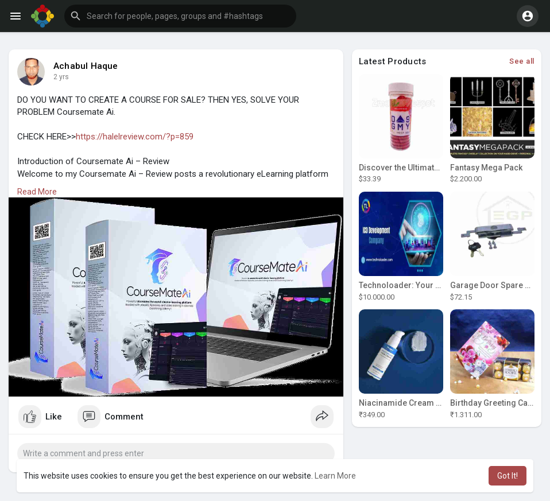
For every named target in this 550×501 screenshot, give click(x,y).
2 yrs (61, 77)
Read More (37, 191)
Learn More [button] (335, 475)
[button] (180, 16)
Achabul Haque (85, 66)
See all (521, 61)
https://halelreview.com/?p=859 (134, 136)
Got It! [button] (507, 475)
